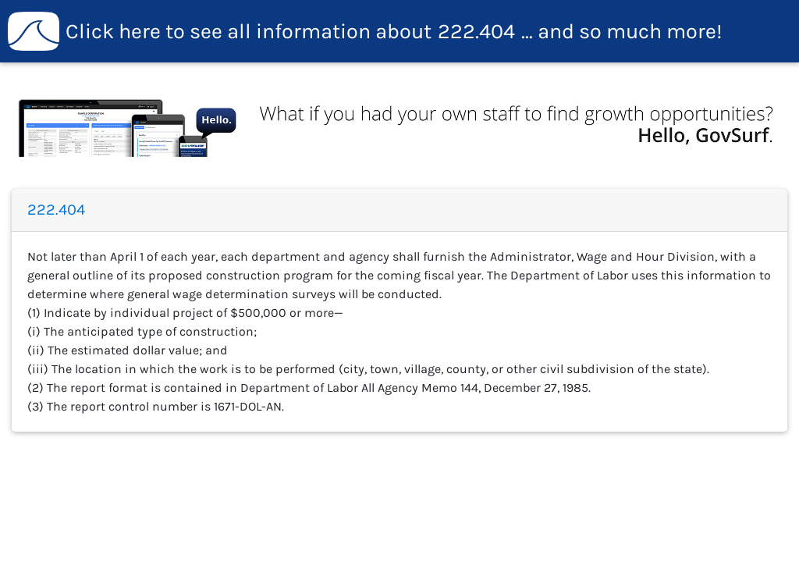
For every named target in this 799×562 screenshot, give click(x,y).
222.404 (365, 31)
